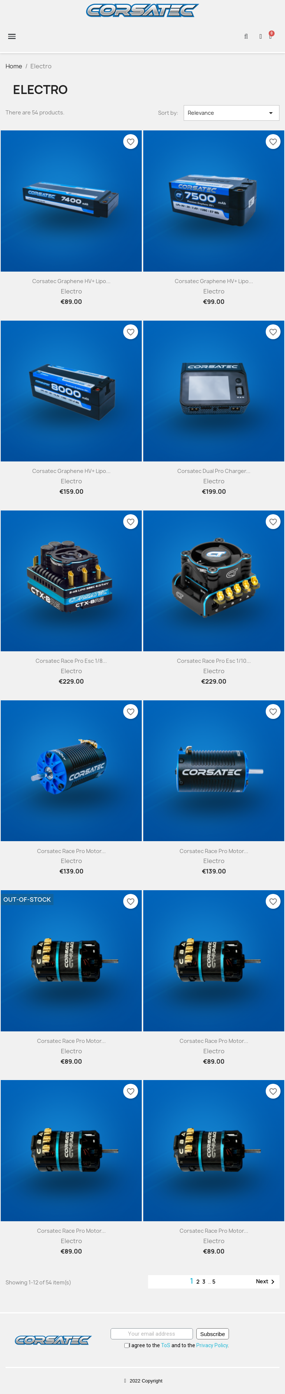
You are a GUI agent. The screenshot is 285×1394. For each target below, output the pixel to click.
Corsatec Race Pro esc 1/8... (71, 660)
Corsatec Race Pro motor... (71, 851)
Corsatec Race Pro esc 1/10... (214, 660)
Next (266, 1281)
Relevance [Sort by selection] (231, 112)
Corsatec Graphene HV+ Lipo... (71, 281)
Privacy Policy (212, 1345)
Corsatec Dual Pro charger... (213, 470)
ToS (165, 1345)
